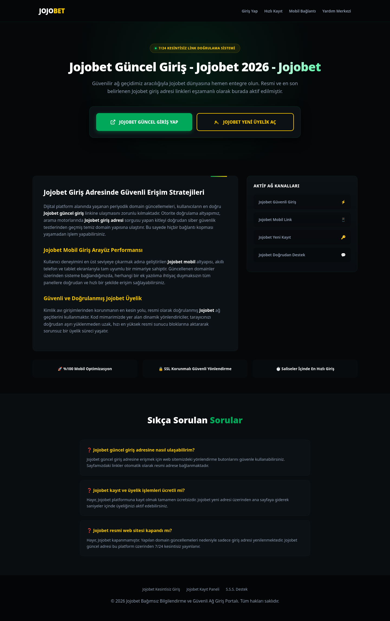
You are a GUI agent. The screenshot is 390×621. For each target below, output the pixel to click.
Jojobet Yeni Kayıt (302, 237)
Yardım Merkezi (336, 11)
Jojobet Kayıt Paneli (203, 589)
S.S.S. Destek (237, 589)
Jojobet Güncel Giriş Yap (144, 122)
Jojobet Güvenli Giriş (302, 202)
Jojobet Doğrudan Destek (302, 255)
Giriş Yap (250, 11)
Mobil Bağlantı (302, 11)
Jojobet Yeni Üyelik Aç (245, 122)
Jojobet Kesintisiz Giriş (161, 589)
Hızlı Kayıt (273, 11)
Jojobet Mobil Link (302, 219)
